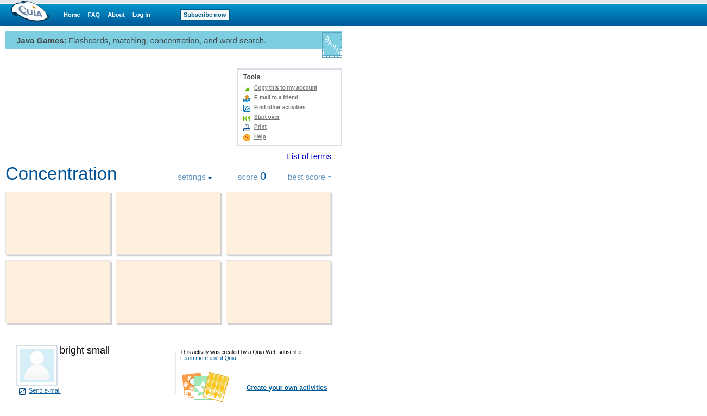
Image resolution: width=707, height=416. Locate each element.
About (116, 14)
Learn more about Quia (208, 358)
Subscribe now (205, 14)
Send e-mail (45, 390)
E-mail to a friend (276, 97)
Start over (267, 117)
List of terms (309, 156)
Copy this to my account (285, 88)
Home (72, 14)
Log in (141, 14)
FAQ (94, 14)
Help (260, 137)
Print (260, 127)
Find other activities (279, 107)
